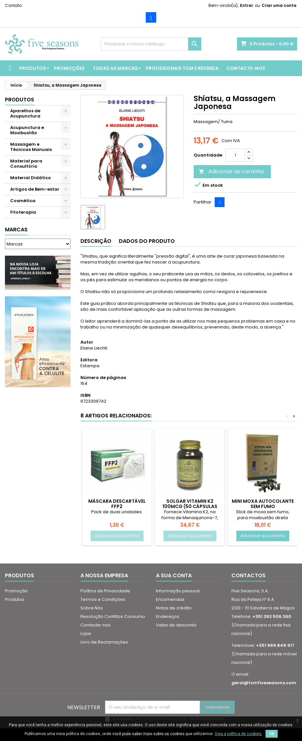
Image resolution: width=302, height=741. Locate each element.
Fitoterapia (23, 212)
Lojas (85, 633)
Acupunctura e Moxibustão (27, 130)
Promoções (69, 68)
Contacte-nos (245, 68)
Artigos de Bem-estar (34, 189)
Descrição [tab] (95, 241)
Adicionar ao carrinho (231, 171)
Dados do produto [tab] (147, 241)
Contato (13, 5)
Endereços (167, 616)
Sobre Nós (91, 608)
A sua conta (174, 575)
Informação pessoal (178, 591)
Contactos (248, 575)
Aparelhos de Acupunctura (25, 113)
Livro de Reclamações (104, 642)
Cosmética (22, 201)
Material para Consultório (26, 163)
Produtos (32, 68)
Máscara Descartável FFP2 (117, 504)
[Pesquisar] (151, 44)
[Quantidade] (235, 155)
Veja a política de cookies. (238, 733)
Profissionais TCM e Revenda (182, 68)
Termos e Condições (102, 599)
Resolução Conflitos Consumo (112, 616)
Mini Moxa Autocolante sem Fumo (263, 504)
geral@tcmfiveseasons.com (263, 683)
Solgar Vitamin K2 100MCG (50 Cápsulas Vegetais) (189, 506)
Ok (271, 733)
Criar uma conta (279, 5)
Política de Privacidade (105, 591)
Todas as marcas (115, 68)
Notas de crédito (174, 608)
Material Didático (30, 178)
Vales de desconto (176, 625)
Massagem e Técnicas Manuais (31, 147)
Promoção (16, 591)
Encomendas (170, 599)
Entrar (246, 5)
